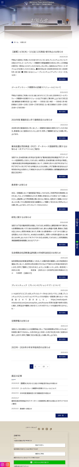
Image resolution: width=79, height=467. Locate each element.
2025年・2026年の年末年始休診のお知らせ (30, 347)
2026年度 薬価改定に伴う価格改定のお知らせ (31, 119)
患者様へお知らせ (19, 184)
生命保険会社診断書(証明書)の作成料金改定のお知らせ (36, 252)
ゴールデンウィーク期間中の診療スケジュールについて (36, 87)
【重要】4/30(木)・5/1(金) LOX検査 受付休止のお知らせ (37, 51)
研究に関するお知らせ (21, 217)
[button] (62, 415)
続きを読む (62, 79)
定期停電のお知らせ (20, 320)
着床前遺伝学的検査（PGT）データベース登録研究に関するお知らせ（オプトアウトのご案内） (39, 148)
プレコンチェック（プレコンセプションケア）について (36, 285)
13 (44, 367)
